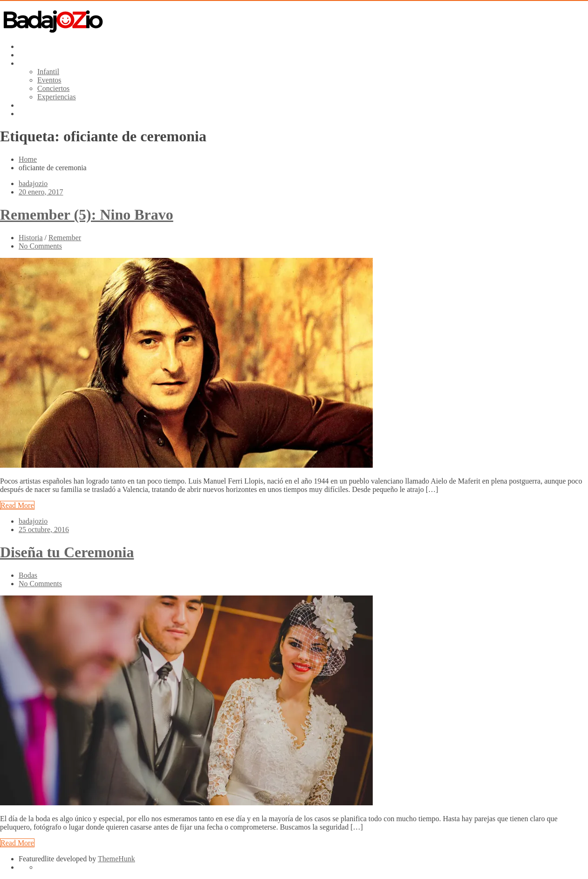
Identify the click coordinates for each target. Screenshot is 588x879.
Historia (31, 238)
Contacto (32, 114)
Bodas (28, 575)
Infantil (48, 72)
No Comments (40, 246)
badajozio (33, 183)
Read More (17, 505)
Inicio (27, 46)
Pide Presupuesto (44, 105)
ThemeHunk (116, 859)
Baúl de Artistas (42, 55)
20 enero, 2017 (41, 192)
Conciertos (53, 88)
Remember (64, 238)
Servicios (33, 63)
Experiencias (56, 97)
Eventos (49, 80)
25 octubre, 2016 (44, 529)
